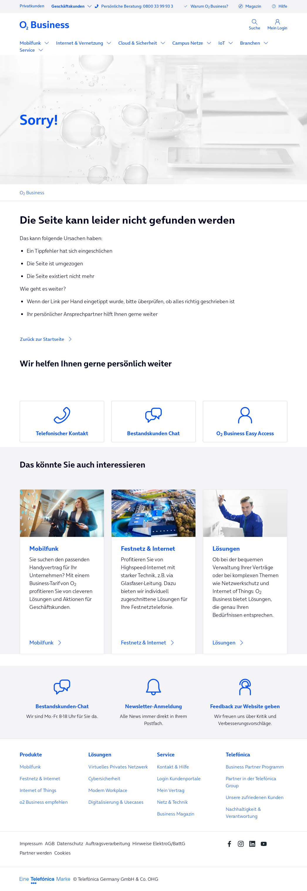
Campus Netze (188, 43)
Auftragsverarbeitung (107, 843)
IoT (222, 43)
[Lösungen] (245, 571)
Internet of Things (38, 790)
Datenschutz (70, 843)
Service (28, 50)
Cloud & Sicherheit (138, 43)
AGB (50, 843)
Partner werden (36, 853)
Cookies (62, 853)
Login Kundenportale (179, 778)
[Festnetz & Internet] (153, 571)
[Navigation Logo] (44, 25)
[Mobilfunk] (62, 571)
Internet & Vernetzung (80, 43)
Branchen (250, 43)
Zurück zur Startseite (42, 339)
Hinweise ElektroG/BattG (158, 843)
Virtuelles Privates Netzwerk (118, 766)
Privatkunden (32, 6)
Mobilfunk (31, 43)
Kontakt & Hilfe (173, 766)
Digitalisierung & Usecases (116, 802)
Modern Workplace (107, 790)
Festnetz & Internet (40, 778)
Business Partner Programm (255, 766)
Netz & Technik (172, 802)
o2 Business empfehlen (44, 802)
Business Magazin (175, 813)
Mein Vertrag (170, 790)
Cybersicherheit (104, 778)
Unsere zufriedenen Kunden (255, 797)
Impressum (31, 843)
